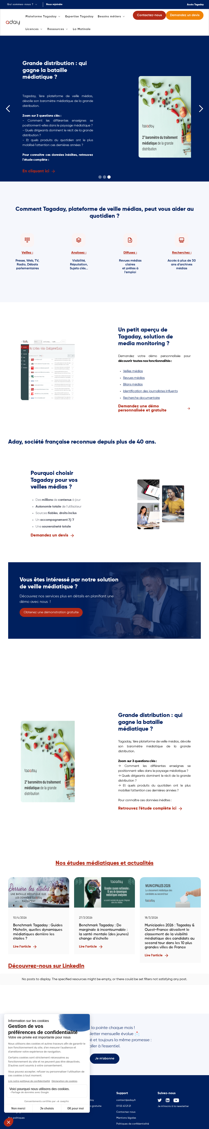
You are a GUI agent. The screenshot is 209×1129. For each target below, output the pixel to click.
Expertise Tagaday (79, 16)
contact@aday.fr (126, 1097)
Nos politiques (16, 1115)
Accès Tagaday (195, 4)
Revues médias (134, 378)
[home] (13, 22)
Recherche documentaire (141, 398)
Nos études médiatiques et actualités (104, 864)
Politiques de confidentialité (132, 1120)
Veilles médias (133, 372)
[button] (22, 4)
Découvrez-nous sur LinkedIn (46, 966)
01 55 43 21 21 (123, 1103)
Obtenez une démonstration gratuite (51, 612)
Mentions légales (126, 1115)
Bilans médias (133, 385)
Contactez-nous (126, 1109)
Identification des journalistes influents (150, 392)
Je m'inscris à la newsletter (173, 1103)
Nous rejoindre (54, 4)
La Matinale (82, 29)
